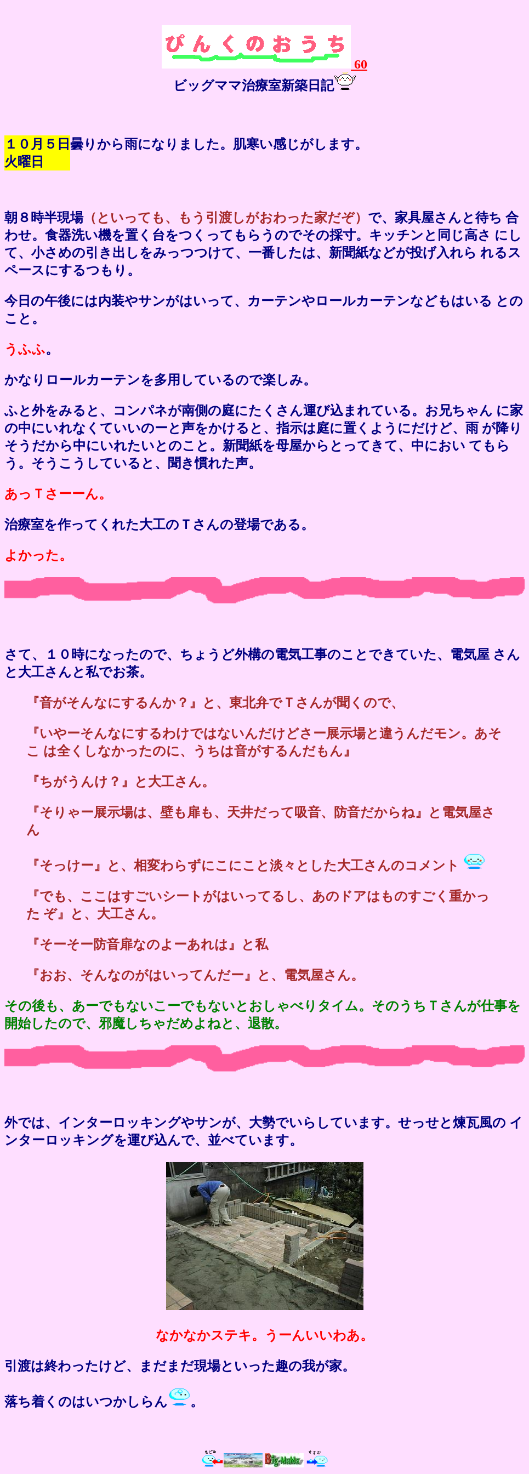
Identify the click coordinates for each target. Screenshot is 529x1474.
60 (264, 64)
